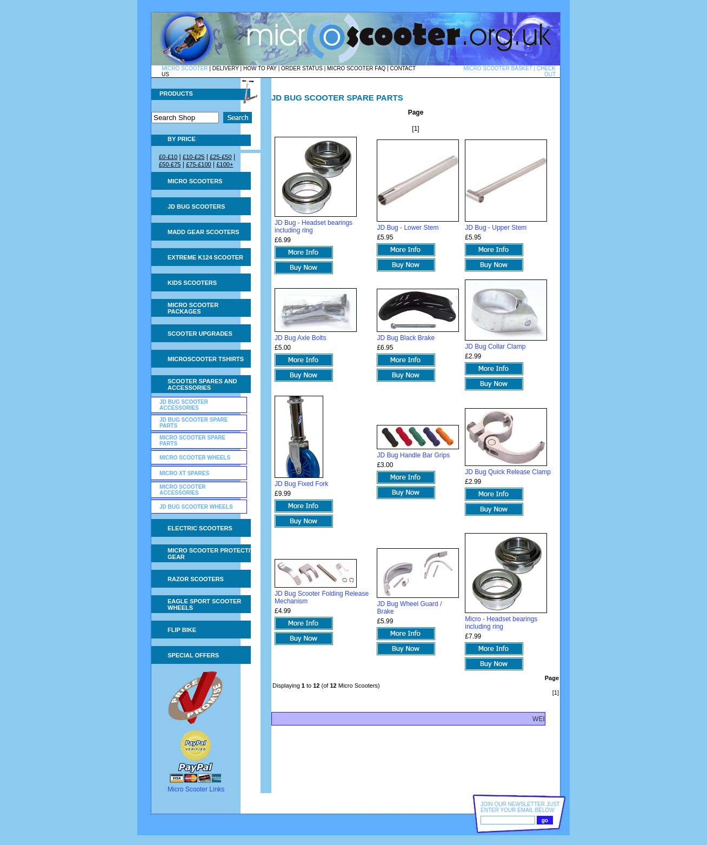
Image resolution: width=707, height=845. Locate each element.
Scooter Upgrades (200, 333)
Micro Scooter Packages (193, 308)
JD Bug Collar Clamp (495, 346)
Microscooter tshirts (206, 359)
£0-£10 (168, 157)
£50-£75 (170, 164)
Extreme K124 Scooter (205, 257)
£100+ (224, 164)
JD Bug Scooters (196, 206)
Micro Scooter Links (196, 789)
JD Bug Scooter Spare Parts (193, 423)
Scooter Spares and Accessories (202, 384)
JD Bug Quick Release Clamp (508, 472)
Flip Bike (182, 630)
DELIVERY (225, 68)
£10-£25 (193, 157)
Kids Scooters (192, 283)
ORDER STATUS (302, 68)
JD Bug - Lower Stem (407, 227)
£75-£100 (198, 164)
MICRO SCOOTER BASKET (497, 68)
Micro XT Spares (184, 473)
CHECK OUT (546, 71)
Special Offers (193, 655)
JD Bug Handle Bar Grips (413, 455)
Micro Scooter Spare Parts (192, 441)
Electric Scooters (200, 528)
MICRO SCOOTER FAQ (356, 68)
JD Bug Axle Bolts (300, 338)
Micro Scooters (195, 181)
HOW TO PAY (260, 68)
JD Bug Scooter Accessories (183, 405)
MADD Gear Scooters (203, 232)
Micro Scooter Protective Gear (213, 553)
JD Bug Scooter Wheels (196, 507)
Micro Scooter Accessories (182, 490)
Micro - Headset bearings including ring (501, 622)
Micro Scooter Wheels (194, 458)
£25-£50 (220, 157)
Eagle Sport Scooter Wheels (204, 604)
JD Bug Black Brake (406, 338)
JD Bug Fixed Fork (301, 484)
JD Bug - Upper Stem (495, 227)
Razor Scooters (196, 579)
